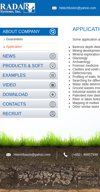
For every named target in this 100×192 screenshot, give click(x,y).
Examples (14, 75)
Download (15, 94)
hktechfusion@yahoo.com (77, 8)
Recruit (12, 113)
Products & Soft (23, 65)
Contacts (14, 104)
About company (21, 31)
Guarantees (14, 39)
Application (14, 47)
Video (9, 85)
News (9, 56)
